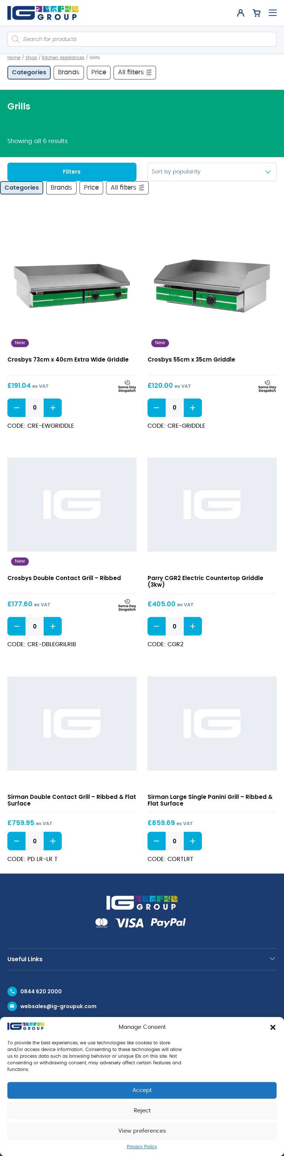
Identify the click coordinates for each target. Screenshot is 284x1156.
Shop (31, 57)
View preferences (142, 1131)
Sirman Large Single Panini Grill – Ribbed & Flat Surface (210, 800)
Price (98, 72)
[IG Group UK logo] (42, 13)
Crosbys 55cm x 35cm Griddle (191, 359)
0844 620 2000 (41, 991)
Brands (69, 72)
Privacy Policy (142, 1147)
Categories (29, 72)
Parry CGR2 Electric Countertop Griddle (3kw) (205, 581)
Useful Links (25, 959)
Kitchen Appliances (63, 57)
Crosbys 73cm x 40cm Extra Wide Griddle (68, 359)
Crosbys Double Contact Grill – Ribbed (64, 578)
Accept (142, 1090)
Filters (72, 172)
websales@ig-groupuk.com (58, 1006)
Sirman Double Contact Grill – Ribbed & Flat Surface (71, 800)
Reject (142, 1110)
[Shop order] (212, 172)
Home (13, 57)
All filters (135, 72)
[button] (273, 1027)
